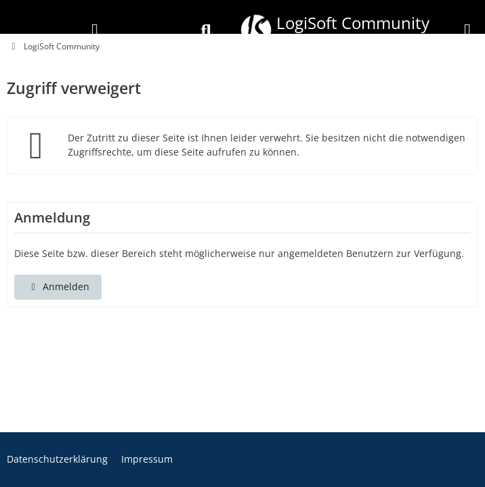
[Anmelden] (95, 31)
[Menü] (467, 31)
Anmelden (57, 286)
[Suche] (205, 31)
